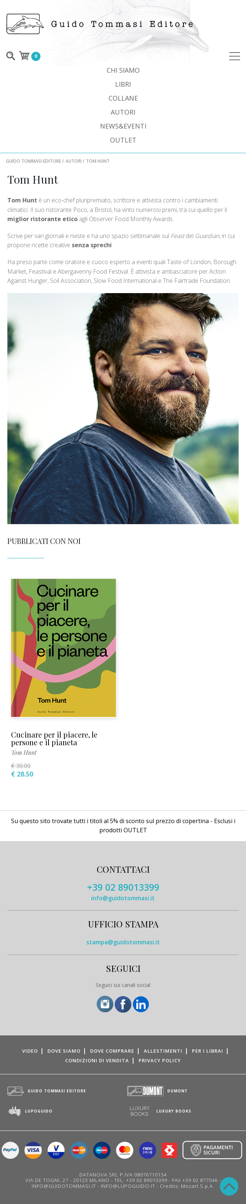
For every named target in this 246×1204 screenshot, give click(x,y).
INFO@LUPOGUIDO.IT (128, 1186)
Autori (123, 112)
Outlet (123, 140)
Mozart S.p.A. (197, 1186)
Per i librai (207, 1051)
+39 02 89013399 (123, 887)
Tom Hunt (23, 752)
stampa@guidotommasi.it (123, 942)
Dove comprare (112, 1051)
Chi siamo (123, 70)
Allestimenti (163, 1051)
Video (30, 1051)
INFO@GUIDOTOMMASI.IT (64, 1186)
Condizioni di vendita (97, 1060)
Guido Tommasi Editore (33, 161)
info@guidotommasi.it (123, 898)
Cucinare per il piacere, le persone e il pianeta (54, 738)
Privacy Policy (160, 1060)
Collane (123, 98)
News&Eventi (123, 126)
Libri (123, 84)
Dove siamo (64, 1051)
